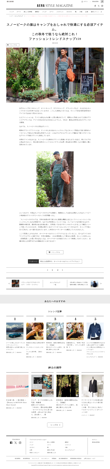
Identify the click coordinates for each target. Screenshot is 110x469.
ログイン (86, 1)
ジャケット (60, 11)
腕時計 (37, 11)
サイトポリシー (45, 458)
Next (62, 270)
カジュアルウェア (70, 450)
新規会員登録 (95, 1)
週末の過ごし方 (51, 452)
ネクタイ (69, 11)
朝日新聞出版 (26, 458)
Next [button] (98, 11)
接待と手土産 (51, 450)
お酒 (86, 11)
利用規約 (54, 458)
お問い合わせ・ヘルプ (89, 458)
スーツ (19, 11)
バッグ (44, 11)
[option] (10, 11)
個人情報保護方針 (63, 458)
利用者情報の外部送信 (75, 458)
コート (51, 11)
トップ (11, 11)
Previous (47, 270)
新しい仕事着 (28, 11)
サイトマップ (35, 458)
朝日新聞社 (17, 458)
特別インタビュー (34, 452)
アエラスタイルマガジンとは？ (38, 439)
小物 (80, 11)
